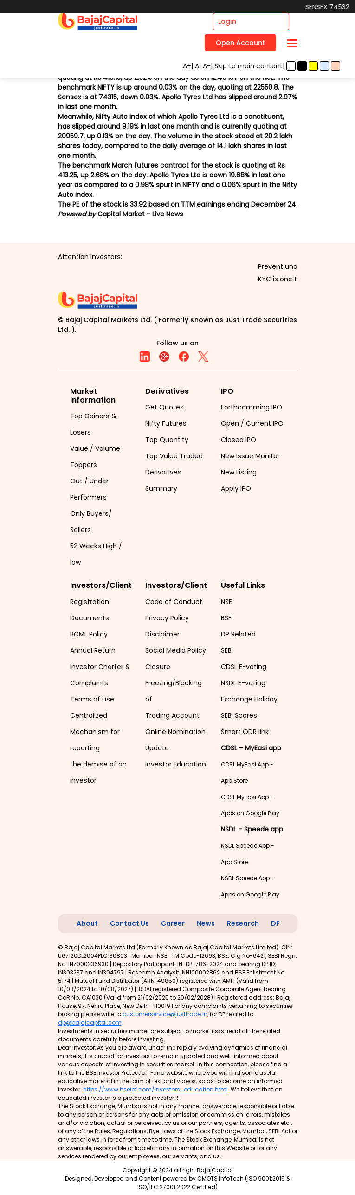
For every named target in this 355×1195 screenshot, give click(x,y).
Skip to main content (248, 66)
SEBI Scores (239, 715)
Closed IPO (238, 439)
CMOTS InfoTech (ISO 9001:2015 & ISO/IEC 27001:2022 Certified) (213, 1183)
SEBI (227, 650)
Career (173, 923)
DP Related (238, 634)
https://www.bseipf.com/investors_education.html (155, 1089)
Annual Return (93, 650)
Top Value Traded (174, 456)
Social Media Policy (175, 650)
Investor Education (175, 764)
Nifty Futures (166, 423)
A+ (187, 66)
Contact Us (129, 923)
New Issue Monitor (250, 456)
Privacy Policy (167, 618)
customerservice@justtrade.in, (165, 1014)
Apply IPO (236, 488)
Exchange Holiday (249, 699)
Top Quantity (166, 439)
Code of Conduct (173, 601)
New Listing (239, 472)
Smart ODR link (245, 731)
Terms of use (92, 699)
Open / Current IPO (252, 423)
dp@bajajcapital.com (90, 1022)
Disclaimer (162, 634)
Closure (157, 666)
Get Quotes (164, 407)
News (206, 923)
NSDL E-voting (243, 683)
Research (243, 923)
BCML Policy (89, 634)
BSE (226, 618)
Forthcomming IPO (251, 407)
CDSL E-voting (243, 666)
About (87, 923)
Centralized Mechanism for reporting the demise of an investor (98, 748)
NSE (226, 601)
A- (207, 66)
